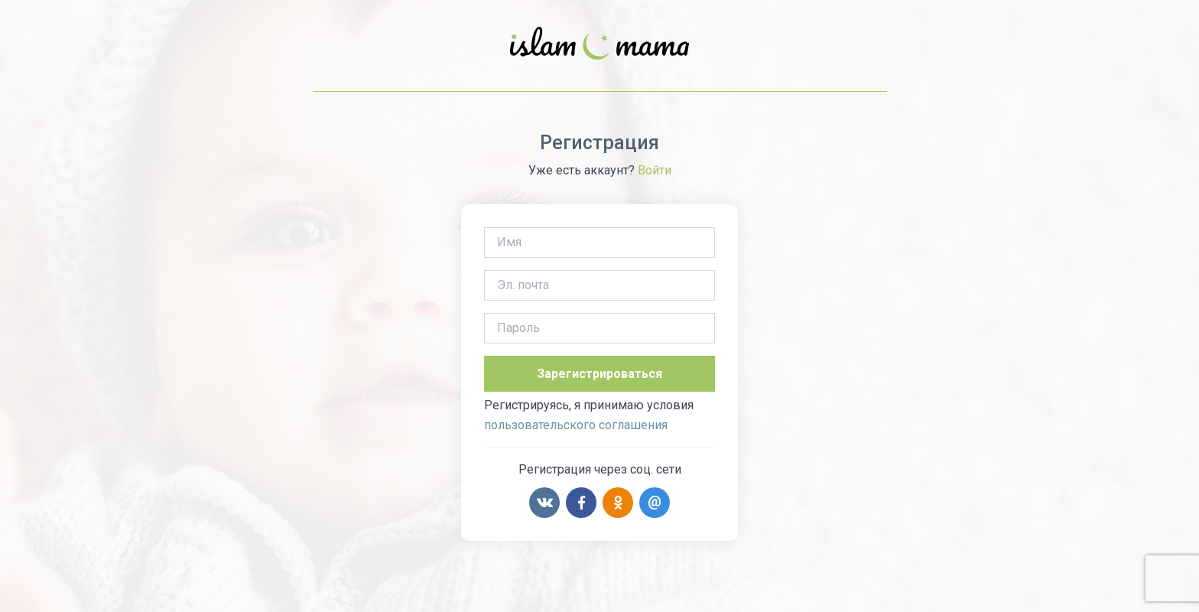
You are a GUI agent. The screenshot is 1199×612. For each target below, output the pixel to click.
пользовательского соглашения (576, 425)
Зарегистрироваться (599, 373)
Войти (654, 170)
